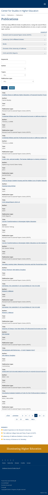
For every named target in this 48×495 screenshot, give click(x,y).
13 (21, 419)
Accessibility (4, 483)
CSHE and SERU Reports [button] (10, 53)
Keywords (4, 59)
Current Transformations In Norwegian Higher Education (19, 221)
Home (3, 15)
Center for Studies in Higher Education (19, 10)
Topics (3, 72)
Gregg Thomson (7, 269)
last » (33, 419)
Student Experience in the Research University (17, 430)
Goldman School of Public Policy (11, 468)
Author (3, 66)
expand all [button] (44, 32)
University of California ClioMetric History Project (18, 436)
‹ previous (15, 415)
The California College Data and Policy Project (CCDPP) (19, 433)
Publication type (6, 78)
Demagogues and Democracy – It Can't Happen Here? (18, 350)
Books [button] (5, 44)
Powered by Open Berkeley (8, 481)
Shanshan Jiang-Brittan (8, 186)
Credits (23, 463)
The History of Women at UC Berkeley (14, 439)
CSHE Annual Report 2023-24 (11, 202)
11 (44, 415)
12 (17, 419)
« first (8, 415)
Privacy (3, 487)
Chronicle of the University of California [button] (14, 48)
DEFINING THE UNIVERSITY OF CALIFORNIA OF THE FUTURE (21, 286)
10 (40, 415)
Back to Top (44, 492)
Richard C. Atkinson (7, 291)
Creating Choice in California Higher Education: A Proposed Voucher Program (25, 95)
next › (27, 419)
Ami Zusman (5, 334)
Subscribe (10, 463)
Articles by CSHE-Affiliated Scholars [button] (13, 39)
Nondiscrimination (6, 485)
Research (4, 427)
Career (29, 463)
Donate (17, 463)
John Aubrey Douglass (19, 269)
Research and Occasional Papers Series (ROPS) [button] (17, 35)
